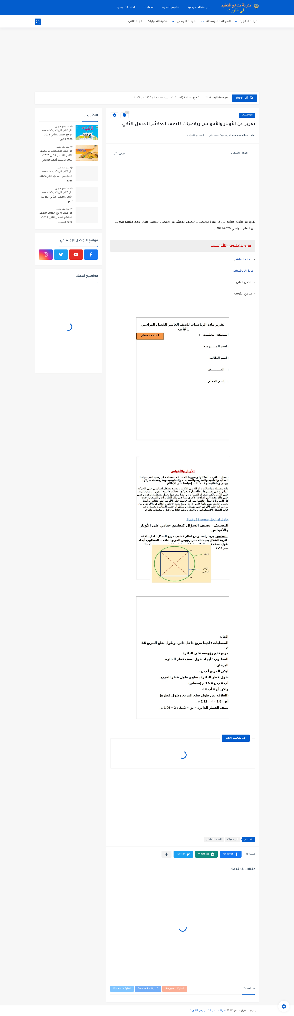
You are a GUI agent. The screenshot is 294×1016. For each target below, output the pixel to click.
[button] (231, 854)
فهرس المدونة (170, 7)
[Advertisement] (147, 60)
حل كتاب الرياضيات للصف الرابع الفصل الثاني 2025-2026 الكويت (57, 135)
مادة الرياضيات (243, 271)
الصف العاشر (214, 839)
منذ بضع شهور (62, 126)
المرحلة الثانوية (249, 21)
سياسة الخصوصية (199, 7)
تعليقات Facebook (148, 988)
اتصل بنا (149, 7)
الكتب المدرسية (126, 7)
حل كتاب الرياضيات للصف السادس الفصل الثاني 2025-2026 (55, 176)
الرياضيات (247, 115)
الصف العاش (244, 259)
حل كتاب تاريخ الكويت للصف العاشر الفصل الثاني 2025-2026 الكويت (55, 218)
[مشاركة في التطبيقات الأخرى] (166, 854)
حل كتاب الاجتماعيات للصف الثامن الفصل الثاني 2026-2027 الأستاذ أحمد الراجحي (56, 156)
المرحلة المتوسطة (218, 21)
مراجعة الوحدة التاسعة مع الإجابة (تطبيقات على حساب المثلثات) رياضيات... (178, 97)
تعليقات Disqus (122, 988)
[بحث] (38, 22)
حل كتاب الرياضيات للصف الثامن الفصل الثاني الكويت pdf (56, 197)
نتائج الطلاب (136, 21)
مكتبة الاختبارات (157, 21)
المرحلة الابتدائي (187, 21)
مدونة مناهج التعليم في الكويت (208, 1010)
